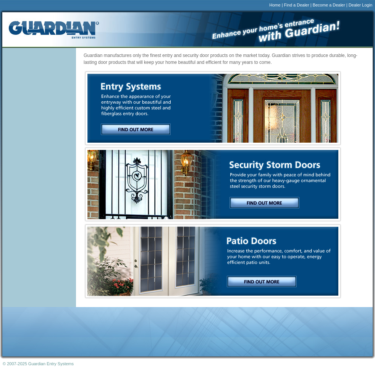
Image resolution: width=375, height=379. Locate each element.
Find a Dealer (296, 5)
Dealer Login (360, 5)
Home (274, 5)
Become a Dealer (329, 5)
